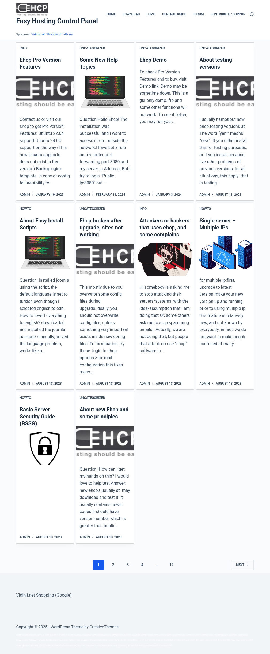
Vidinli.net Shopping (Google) (43, 595)
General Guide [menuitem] (174, 14)
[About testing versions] (225, 92)
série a (198, 635)
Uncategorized (92, 48)
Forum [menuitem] (198, 14)
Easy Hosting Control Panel (57, 21)
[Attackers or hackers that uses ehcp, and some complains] (165, 259)
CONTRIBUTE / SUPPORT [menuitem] (228, 14)
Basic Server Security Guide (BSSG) (37, 416)
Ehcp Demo (153, 60)
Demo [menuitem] (151, 14)
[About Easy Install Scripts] (45, 252)
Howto (25, 209)
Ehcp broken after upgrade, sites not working (101, 227)
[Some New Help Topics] (105, 92)
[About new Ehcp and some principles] (105, 441)
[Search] (252, 14)
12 (171, 565)
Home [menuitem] (111, 14)
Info (23, 48)
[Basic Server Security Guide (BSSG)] (45, 448)
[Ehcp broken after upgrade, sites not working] (105, 259)
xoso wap (245, 640)
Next (242, 565)
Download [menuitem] (131, 14)
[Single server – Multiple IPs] (225, 252)
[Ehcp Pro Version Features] (45, 92)
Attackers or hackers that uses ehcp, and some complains (165, 227)
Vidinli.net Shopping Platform (52, 34)
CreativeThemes (104, 627)
